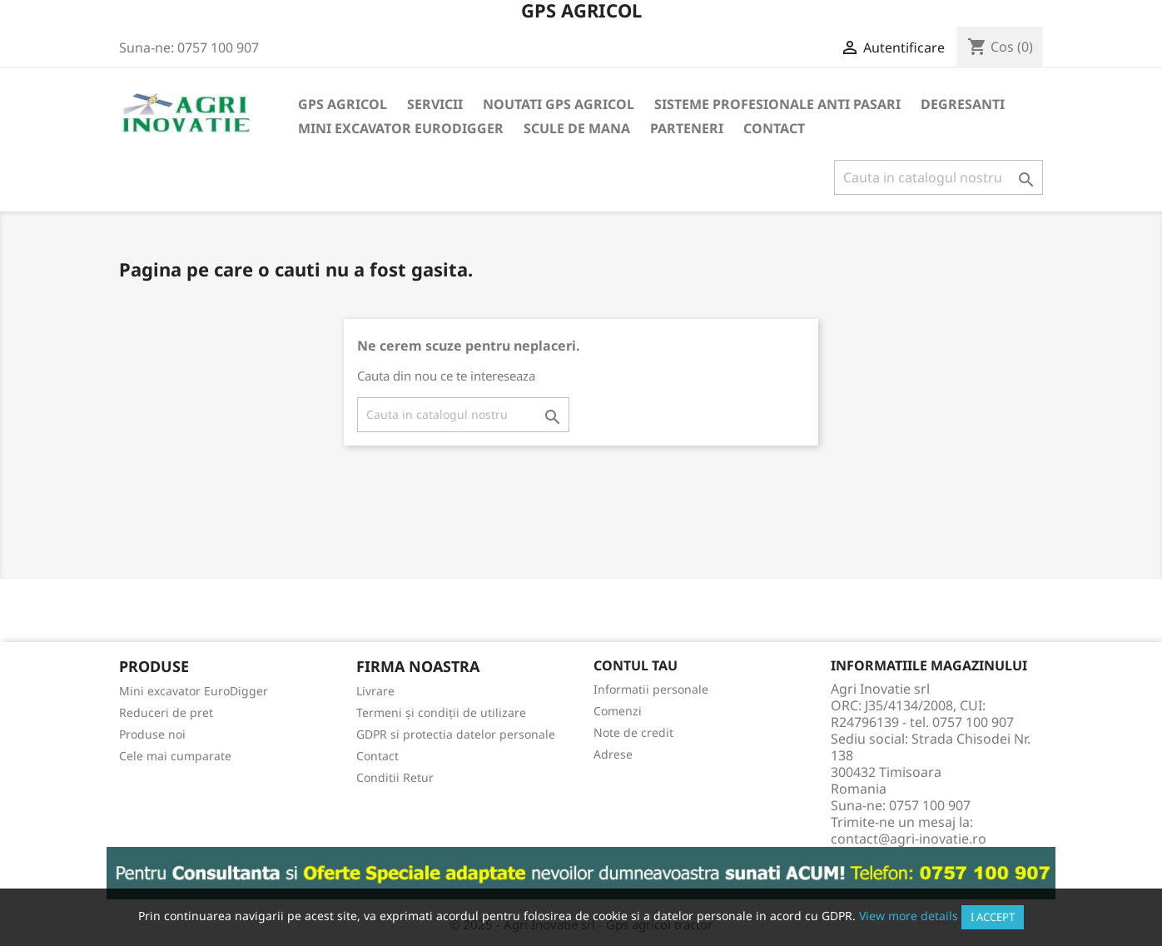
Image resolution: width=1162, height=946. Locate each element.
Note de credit (633, 732)
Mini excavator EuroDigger (401, 128)
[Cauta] (938, 177)
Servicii (435, 104)
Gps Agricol (342, 104)
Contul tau (635, 665)
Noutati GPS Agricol (558, 104)
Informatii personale (650, 689)
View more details (908, 916)
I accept (993, 916)
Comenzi (617, 711)
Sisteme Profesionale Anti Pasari (777, 104)
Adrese (613, 754)
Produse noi (152, 734)
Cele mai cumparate (175, 756)
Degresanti (963, 104)
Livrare (375, 691)
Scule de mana (577, 128)
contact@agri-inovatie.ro (908, 838)
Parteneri (686, 128)
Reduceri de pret (166, 712)
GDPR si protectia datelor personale (455, 734)
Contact (774, 128)
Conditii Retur (395, 777)
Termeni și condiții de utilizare (441, 712)
